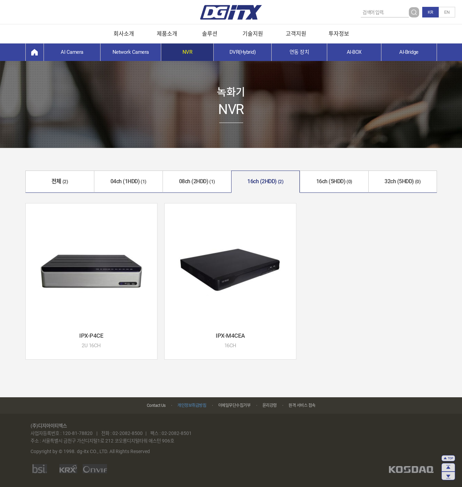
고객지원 (296, 33)
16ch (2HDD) (265, 181)
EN (447, 12)
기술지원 (252, 33)
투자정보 (339, 33)
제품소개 (167, 33)
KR (430, 12)
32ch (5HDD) (402, 181)
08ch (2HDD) (197, 181)
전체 (59, 181)
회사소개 (124, 33)
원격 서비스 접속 (302, 405)
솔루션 (209, 33)
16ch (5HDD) (334, 181)
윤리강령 (269, 405)
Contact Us (156, 405)
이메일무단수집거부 (234, 405)
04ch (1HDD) (128, 181)
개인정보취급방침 (191, 405)
